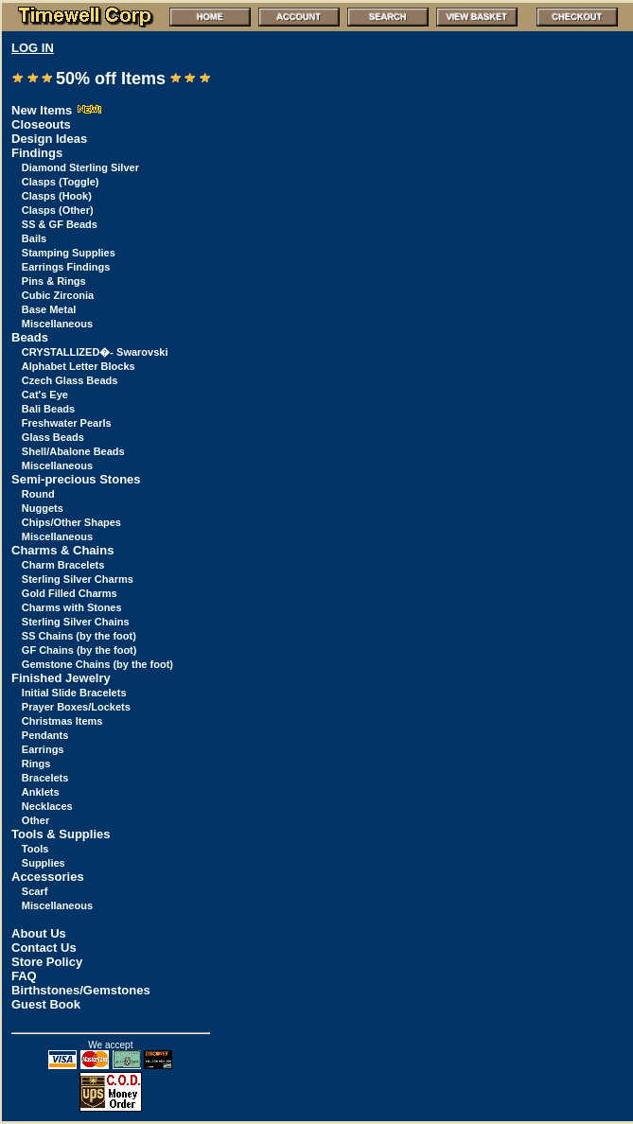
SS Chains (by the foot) (79, 635)
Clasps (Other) (58, 210)
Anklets (41, 792)
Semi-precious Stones (76, 479)
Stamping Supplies (68, 252)
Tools (35, 848)
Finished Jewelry (61, 678)
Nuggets (42, 508)
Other (35, 820)
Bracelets (45, 777)
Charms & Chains (62, 550)
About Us (38, 933)
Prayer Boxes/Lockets (76, 706)
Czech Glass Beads (70, 380)
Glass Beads (53, 437)
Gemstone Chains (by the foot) (97, 664)
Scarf (35, 891)
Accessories (47, 876)
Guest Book (45, 1004)
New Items (56, 110)
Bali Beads (48, 408)
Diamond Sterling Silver (80, 167)
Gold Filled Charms (69, 593)
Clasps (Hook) (57, 196)
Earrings (43, 749)
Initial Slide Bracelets (74, 692)
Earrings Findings (66, 266)
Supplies (43, 863)
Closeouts (41, 124)
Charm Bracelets (63, 565)
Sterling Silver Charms (77, 579)
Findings (36, 153)
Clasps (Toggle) (60, 181)
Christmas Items (62, 721)
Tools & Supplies (61, 834)
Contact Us (44, 947)
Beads (29, 337)
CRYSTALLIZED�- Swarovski (95, 352)
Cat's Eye (45, 394)
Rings (36, 763)
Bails (34, 238)
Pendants (45, 735)
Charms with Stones (72, 607)
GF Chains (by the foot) (79, 650)
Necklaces (47, 806)
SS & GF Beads (59, 224)
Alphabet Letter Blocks (78, 366)
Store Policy (46, 962)
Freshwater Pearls (67, 423)
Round (38, 494)
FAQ (24, 976)
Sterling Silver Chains (76, 621)
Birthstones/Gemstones (80, 990)
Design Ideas (49, 139)
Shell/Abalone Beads (73, 451)
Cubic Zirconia (58, 295)
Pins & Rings (54, 281)
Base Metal (49, 309)
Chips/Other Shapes (71, 522)
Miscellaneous (57, 323)
